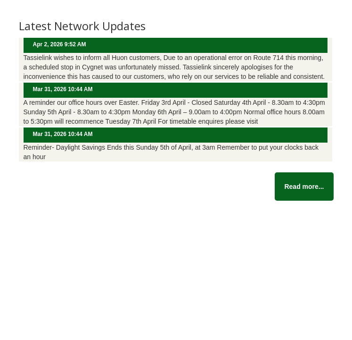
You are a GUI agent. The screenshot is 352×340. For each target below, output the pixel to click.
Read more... (304, 186)
